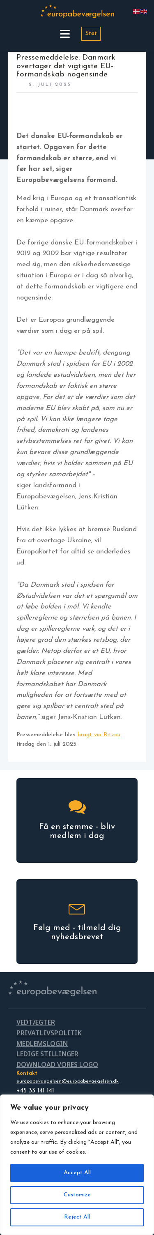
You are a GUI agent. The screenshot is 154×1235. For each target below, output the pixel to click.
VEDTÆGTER (35, 1022)
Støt (91, 33)
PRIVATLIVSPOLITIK (49, 1032)
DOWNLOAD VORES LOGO (57, 1064)
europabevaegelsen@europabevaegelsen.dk (67, 1081)
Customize (77, 1195)
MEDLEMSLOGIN (42, 1043)
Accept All (77, 1173)
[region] (77, 1164)
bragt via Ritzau (99, 735)
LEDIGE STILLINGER (47, 1053)
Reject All (77, 1217)
